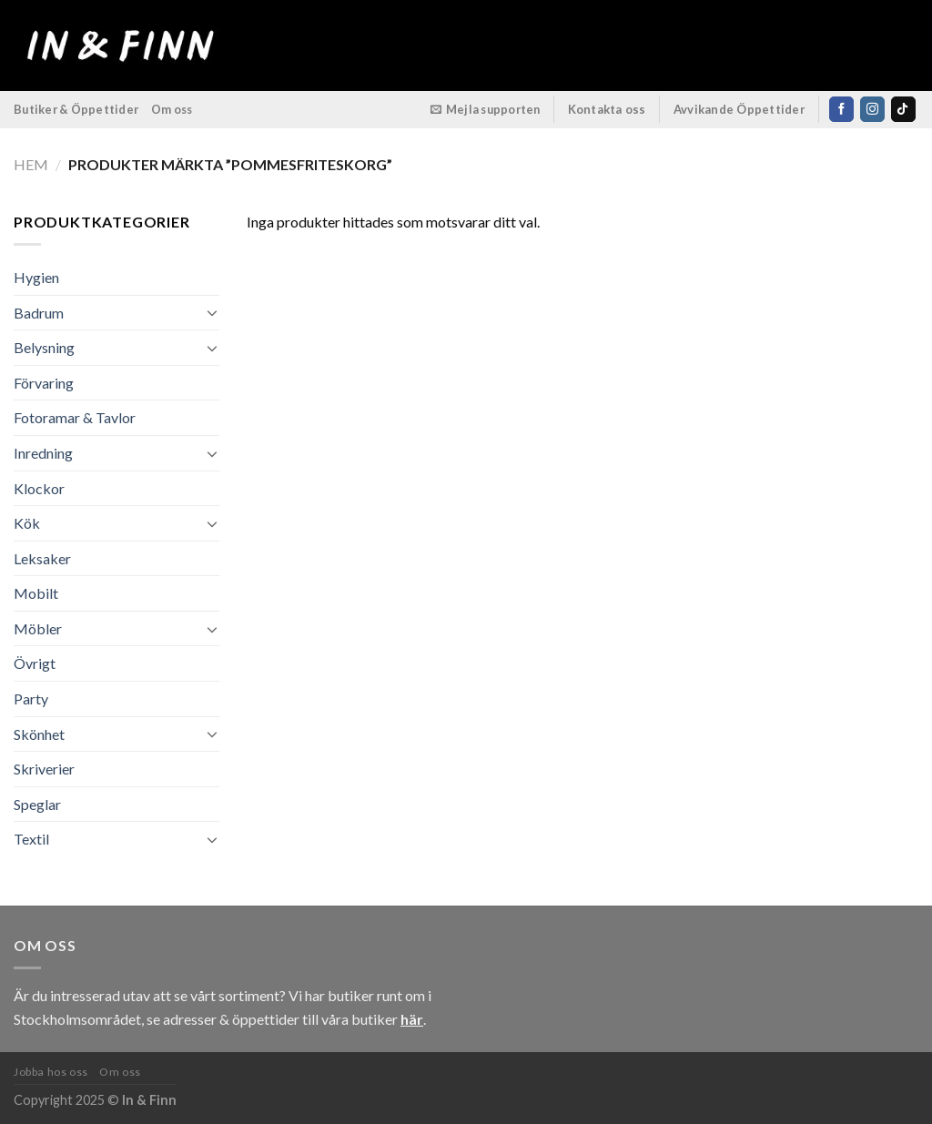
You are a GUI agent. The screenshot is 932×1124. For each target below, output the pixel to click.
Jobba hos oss (51, 1071)
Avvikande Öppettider (739, 109)
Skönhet (39, 734)
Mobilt (36, 593)
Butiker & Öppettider (76, 109)
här (411, 1019)
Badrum (39, 312)
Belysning (44, 347)
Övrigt (35, 663)
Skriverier (44, 768)
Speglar (37, 804)
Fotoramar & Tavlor (75, 417)
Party (31, 698)
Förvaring (44, 382)
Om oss (172, 109)
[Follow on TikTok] (903, 109)
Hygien (36, 277)
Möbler (38, 628)
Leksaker (42, 558)
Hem (31, 164)
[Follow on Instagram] (872, 109)
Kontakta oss (607, 109)
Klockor (39, 488)
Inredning (43, 452)
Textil (31, 838)
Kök (27, 523)
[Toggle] (212, 312)
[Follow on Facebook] (841, 109)
